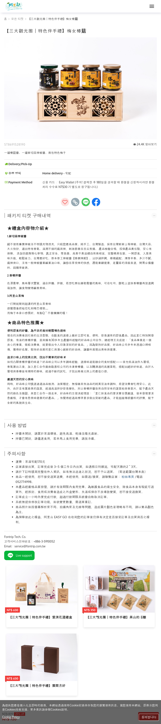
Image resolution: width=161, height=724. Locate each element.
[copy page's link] (75, 202)
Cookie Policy (11, 717)
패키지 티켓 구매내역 (29, 215)
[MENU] (152, 6)
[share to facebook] (96, 202)
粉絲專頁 (128, 477)
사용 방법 (17, 425)
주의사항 (16, 453)
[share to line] (86, 202)
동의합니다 (149, 717)
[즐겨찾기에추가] (65, 202)
